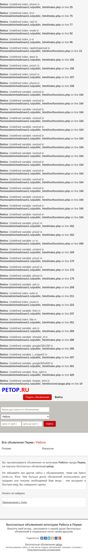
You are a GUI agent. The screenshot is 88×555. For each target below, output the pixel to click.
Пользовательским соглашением (43, 550)
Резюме (6, 448)
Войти (59, 397)
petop (59, 544)
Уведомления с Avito (14, 502)
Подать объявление (37, 397)
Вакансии (48, 448)
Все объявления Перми (18, 442)
